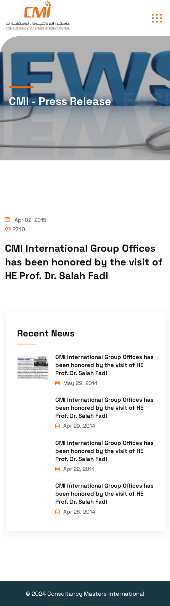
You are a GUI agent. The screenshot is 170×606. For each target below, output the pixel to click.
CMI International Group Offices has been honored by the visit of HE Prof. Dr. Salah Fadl (104, 365)
